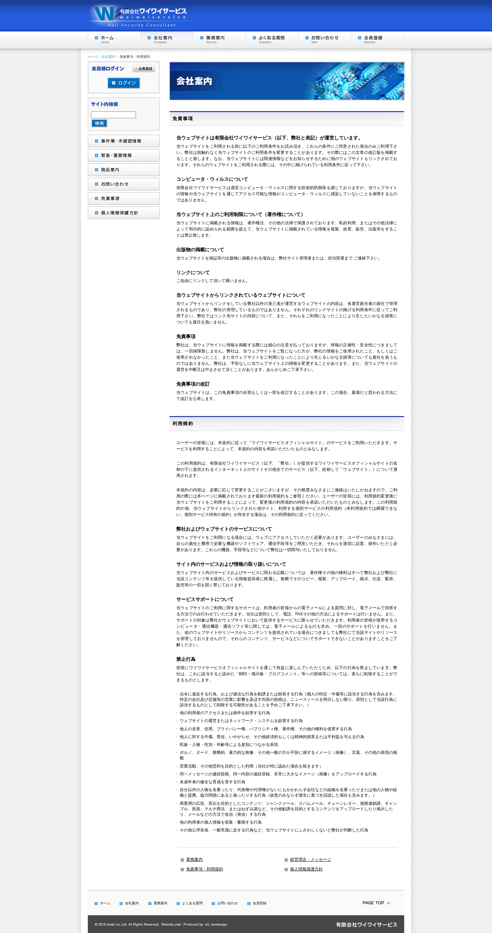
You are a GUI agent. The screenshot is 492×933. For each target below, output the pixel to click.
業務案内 (219, 40)
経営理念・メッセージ (310, 859)
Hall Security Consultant (139, 15)
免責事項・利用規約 (204, 869)
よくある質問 (272, 40)
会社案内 (166, 40)
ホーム (114, 40)
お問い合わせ (324, 40)
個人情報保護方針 (306, 869)
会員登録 (377, 40)
